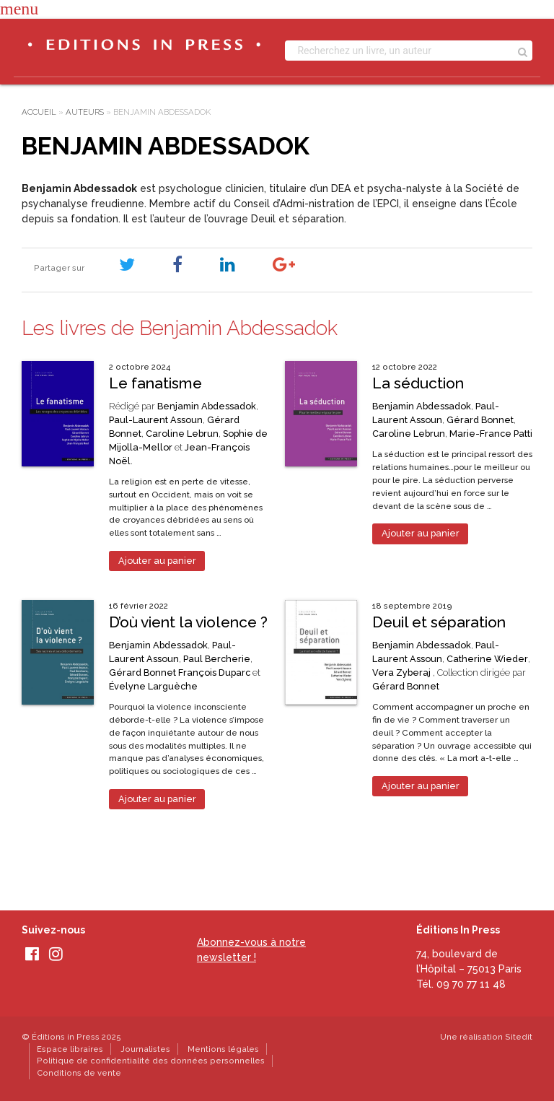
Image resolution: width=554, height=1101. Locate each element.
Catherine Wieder (487, 658)
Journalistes (145, 1049)
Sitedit (518, 1037)
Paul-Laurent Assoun (156, 419)
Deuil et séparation (439, 622)
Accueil (39, 112)
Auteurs (85, 112)
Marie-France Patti (490, 433)
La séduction (418, 383)
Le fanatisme (155, 383)
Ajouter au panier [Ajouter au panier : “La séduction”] (421, 533)
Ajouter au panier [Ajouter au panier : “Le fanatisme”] (157, 560)
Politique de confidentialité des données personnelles (151, 1061)
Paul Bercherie (216, 658)
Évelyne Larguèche (153, 686)
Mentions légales (223, 1049)
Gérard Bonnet (480, 419)
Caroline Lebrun (182, 433)
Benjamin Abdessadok (206, 406)
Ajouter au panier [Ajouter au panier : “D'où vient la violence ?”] (157, 798)
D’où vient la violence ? (188, 622)
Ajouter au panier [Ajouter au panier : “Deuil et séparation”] (421, 785)
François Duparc (214, 672)
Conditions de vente (79, 1073)
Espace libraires (70, 1049)
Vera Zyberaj (401, 672)
